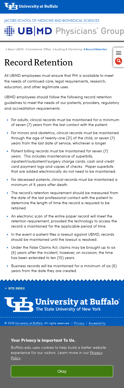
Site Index (16, 288)
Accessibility (97, 323)
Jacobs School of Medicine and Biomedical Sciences (51, 21)
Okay (62, 375)
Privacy (79, 323)
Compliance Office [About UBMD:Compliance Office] (39, 49)
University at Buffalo (29, 323)
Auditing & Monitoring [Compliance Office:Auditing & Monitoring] (68, 49)
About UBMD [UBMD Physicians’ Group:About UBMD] (16, 49)
